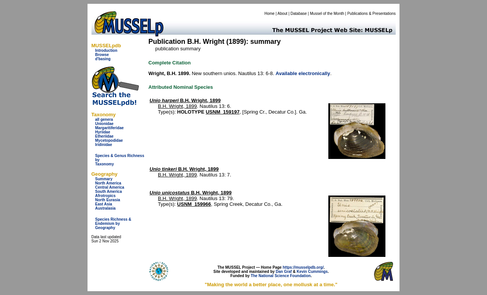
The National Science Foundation (281, 276)
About (282, 13)
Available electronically (302, 73)
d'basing (103, 59)
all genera (104, 119)
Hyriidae (102, 132)
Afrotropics (105, 196)
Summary (104, 179)
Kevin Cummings (312, 271)
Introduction (106, 50)
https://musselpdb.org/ (303, 267)
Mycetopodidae (109, 140)
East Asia (103, 204)
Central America (109, 187)
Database (299, 13)
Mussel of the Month (327, 13)
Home (269, 13)
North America (108, 183)
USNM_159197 (223, 112)
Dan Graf (284, 271)
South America (108, 191)
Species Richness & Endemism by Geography (113, 223)
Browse (102, 55)
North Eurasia (107, 200)
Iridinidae (103, 145)
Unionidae (104, 124)
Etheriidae (104, 136)
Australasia (105, 208)
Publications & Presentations (371, 13)
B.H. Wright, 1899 (185, 100)
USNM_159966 (194, 204)
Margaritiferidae (109, 128)
